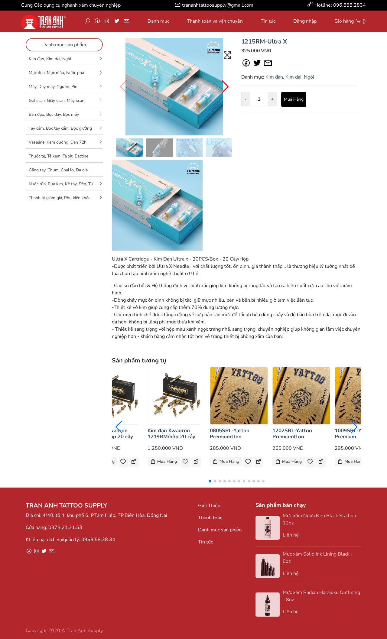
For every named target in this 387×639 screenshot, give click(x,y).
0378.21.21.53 (65, 527)
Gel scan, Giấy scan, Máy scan (56, 100)
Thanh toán (210, 517)
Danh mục (158, 21)
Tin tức (268, 21)
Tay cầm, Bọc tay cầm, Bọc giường (60, 128)
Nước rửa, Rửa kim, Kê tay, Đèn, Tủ (61, 184)
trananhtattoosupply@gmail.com (217, 5)
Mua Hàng (294, 99)
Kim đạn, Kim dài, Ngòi (50, 59)
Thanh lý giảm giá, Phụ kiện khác (59, 198)
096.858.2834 (349, 5)
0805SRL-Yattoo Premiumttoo (229, 433)
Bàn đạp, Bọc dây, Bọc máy (54, 114)
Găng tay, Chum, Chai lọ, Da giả (58, 170)
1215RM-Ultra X (264, 41)
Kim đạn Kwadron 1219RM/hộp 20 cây (171, 433)
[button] (225, 86)
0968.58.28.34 (98, 539)
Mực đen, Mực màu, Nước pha (56, 73)
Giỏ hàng (350, 21)
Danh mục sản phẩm (64, 44)
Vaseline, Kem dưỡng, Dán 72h (57, 142)
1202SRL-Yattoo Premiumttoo (292, 433)
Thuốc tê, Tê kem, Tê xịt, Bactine (58, 156)
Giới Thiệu (209, 505)
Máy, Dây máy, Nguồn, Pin (53, 86)
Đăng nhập (305, 21)
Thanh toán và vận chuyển (215, 21)
